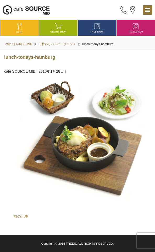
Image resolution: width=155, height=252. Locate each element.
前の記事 (21, 216)
